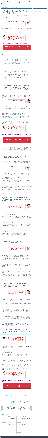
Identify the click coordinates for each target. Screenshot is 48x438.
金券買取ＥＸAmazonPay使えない (25, 401)
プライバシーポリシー (4, 437)
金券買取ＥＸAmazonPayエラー (16, 402)
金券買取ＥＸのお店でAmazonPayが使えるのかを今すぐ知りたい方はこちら (16, 43)
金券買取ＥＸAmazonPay (15, 401)
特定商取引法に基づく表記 (11, 437)
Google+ (26, 395)
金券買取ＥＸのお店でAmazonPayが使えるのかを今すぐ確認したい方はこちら (16, 47)
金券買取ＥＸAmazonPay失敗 (26, 402)
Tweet (7, 395)
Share (16, 395)
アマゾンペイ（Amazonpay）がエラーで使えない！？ (15, 3)
